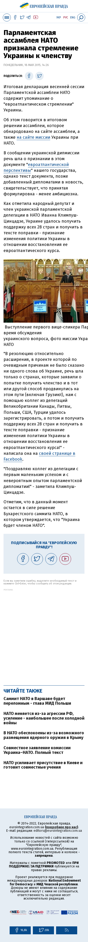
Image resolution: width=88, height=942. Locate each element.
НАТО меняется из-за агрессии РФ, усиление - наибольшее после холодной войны (44, 718)
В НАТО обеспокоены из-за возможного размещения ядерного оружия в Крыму (44, 735)
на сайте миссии (33, 137)
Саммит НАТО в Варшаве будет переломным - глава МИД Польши (37, 701)
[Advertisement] (44, 634)
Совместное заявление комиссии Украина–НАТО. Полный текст (37, 750)
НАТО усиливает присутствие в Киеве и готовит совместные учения (43, 765)
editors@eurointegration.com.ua (58, 831)
